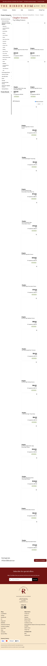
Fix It (2, 103)
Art (1, 642)
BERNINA (3, 645)
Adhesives (4, 26)
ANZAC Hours (27, 650)
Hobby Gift (3, 109)
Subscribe (35, 602)
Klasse (2, 113)
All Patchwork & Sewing (5, 19)
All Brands (3, 654)
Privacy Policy (27, 643)
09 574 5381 (41, 1)
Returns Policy (27, 642)
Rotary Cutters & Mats (6, 57)
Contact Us (31, 10)
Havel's (2, 107)
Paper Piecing (5, 51)
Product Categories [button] (6, 16)
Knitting (2, 638)
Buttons (4, 33)
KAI (1, 97)
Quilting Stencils (6, 55)
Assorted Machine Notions (6, 29)
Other (2, 653)
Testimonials (27, 658)
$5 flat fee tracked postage (30, 1)
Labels (4, 47)
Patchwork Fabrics (7, 21)
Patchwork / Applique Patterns (7, 86)
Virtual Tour (41, 10)
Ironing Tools (5, 45)
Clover (2, 101)
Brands (14, 10)
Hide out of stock (39, 101)
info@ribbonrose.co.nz (23, 624)
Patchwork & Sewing (17, 15)
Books (7, 78)
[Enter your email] (21, 602)
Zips (3, 70)
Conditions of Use (28, 645)
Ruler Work (4, 59)
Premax (2, 115)
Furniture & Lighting (5, 649)
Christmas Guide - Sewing (5, 83)
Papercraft (3, 643)
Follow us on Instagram (40, 560)
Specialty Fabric (7, 76)
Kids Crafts (3, 651)
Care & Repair (5, 35)
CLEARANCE (3, 636)
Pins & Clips (5, 53)
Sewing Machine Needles (6, 66)
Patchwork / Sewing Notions (7, 24)
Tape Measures (5, 68)
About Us (26, 638)
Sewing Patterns (7, 88)
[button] (36, 6)
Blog (25, 656)
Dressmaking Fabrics (7, 72)
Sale (22, 10)
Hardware (4, 43)
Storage (3, 80)
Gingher (2, 105)
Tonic (2, 99)
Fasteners (4, 41)
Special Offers (4, 656)
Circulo (2, 95)
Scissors (4, 63)
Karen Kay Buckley (4, 111)
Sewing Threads (5, 74)
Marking (4, 49)
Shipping (26, 640)
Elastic (4, 37)
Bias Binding (5, 31)
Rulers (4, 61)
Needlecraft (3, 640)
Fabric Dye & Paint (6, 39)
